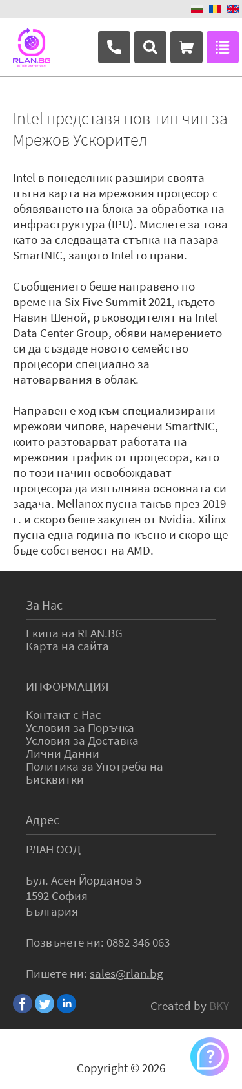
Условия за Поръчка (80, 727)
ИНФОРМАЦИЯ (67, 686)
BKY (219, 1005)
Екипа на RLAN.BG (74, 632)
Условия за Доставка (82, 740)
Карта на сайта (67, 645)
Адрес (42, 819)
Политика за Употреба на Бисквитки (94, 773)
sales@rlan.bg (126, 973)
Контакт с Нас (63, 714)
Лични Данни (62, 753)
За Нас (44, 605)
